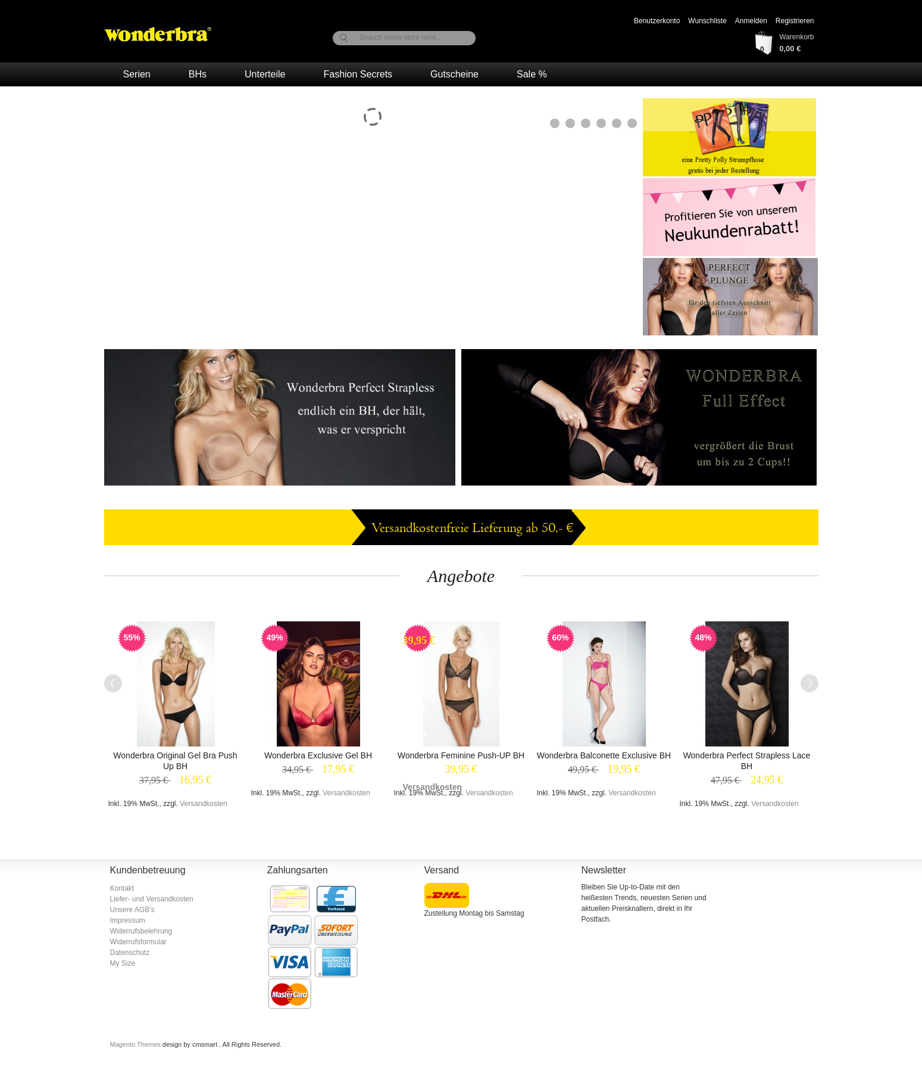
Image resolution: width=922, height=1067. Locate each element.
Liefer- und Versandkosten (151, 899)
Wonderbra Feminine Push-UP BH (461, 755)
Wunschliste (707, 21)
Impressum (127, 920)
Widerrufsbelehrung (141, 931)
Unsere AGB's (132, 910)
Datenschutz (130, 952)
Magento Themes (136, 1044)
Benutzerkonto (657, 21)
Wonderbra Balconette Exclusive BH (604, 755)
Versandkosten (203, 804)
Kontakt (122, 888)
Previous (113, 683)
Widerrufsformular (138, 942)
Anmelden (751, 21)
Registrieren (795, 21)
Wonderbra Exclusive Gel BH (318, 755)
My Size (123, 963)
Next (809, 683)
